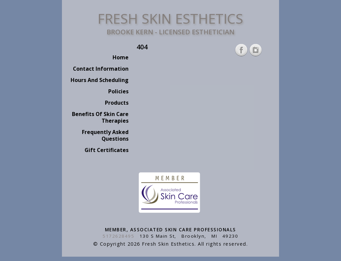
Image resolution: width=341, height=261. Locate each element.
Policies (118, 91)
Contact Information (101, 68)
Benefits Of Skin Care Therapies (100, 117)
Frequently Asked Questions (105, 135)
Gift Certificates (107, 150)
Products (117, 102)
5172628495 (118, 236)
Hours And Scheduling (100, 80)
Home (121, 57)
